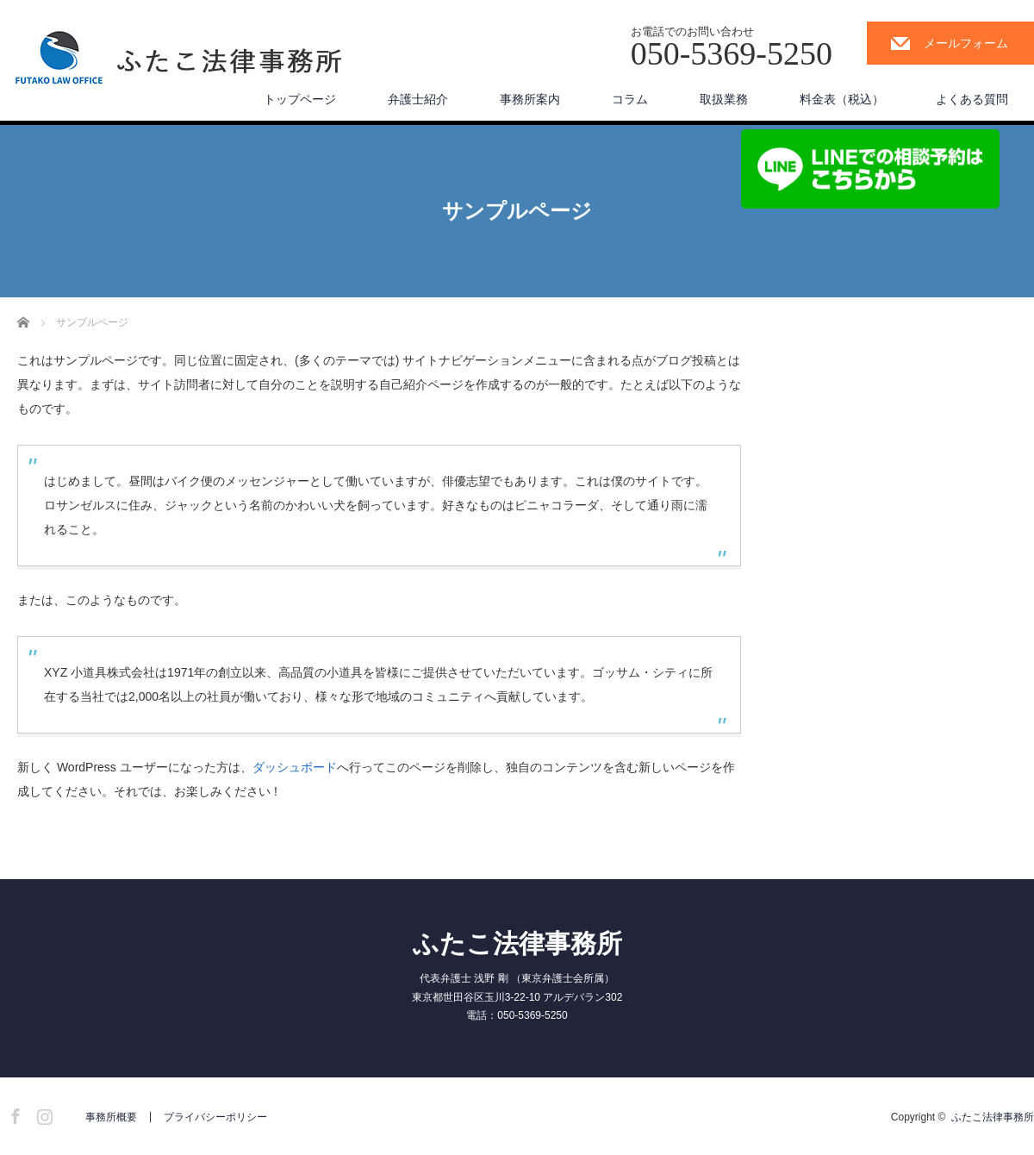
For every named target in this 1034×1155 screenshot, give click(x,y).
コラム (630, 99)
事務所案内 (530, 99)
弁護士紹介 (418, 99)
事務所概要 (111, 1117)
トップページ (300, 99)
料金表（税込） (842, 99)
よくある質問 (972, 99)
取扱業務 (724, 99)
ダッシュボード (294, 767)
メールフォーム (966, 43)
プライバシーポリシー (215, 1117)
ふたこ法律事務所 (517, 943)
